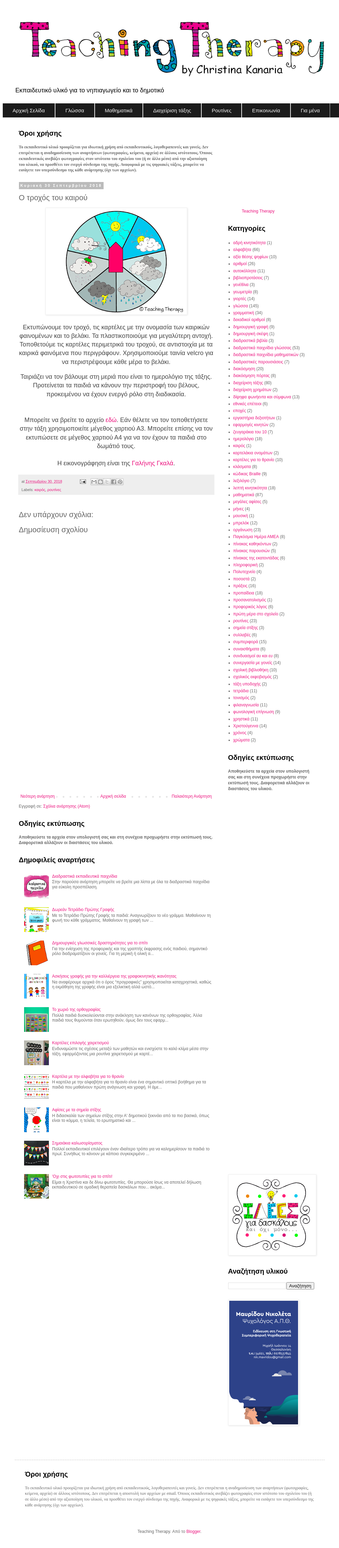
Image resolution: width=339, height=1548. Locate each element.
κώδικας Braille (247, 473)
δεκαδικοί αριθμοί (249, 319)
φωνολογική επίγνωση (253, 711)
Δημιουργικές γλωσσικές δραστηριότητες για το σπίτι (100, 943)
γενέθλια (241, 284)
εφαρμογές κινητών (250, 424)
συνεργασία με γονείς (253, 662)
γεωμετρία (242, 291)
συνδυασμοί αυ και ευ (253, 655)
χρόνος (239, 732)
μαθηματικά (243, 494)
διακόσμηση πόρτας (251, 375)
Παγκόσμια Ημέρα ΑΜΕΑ (256, 536)
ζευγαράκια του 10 (250, 432)
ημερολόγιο (243, 438)
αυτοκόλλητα (244, 271)
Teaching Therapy (258, 211)
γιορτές (239, 298)
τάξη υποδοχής (247, 684)
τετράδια (241, 690)
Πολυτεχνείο (244, 571)
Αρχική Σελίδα (29, 110)
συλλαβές (242, 635)
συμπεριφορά (245, 641)
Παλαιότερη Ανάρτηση (192, 796)
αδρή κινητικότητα (249, 242)
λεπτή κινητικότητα (250, 488)
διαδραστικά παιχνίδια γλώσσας (262, 347)
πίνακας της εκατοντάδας (256, 558)
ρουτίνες (54, 490)
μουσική (240, 515)
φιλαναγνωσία (246, 705)
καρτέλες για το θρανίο (253, 459)
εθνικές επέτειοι (247, 403)
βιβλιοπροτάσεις (248, 277)
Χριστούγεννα (245, 726)
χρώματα (241, 740)
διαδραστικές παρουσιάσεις (258, 362)
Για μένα (310, 110)
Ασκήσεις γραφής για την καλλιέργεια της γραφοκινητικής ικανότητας (114, 976)
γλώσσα (240, 306)
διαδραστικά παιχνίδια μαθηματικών (266, 354)
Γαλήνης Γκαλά (152, 463)
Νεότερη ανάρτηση (38, 796)
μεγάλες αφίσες (247, 501)
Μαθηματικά (119, 110)
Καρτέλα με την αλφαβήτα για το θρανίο (88, 1076)
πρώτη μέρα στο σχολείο (255, 614)
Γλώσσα (74, 110)
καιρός (39, 490)
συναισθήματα (246, 649)
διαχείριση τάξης (248, 382)
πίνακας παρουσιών (251, 550)
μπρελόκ (241, 523)
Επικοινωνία (266, 110)
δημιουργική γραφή (250, 327)
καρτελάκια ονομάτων (253, 453)
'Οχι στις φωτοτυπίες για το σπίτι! (82, 1176)
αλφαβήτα (242, 249)
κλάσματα (242, 466)
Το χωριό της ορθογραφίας (76, 1009)
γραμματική (243, 312)
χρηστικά (241, 719)
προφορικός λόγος (250, 606)
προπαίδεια (243, 593)
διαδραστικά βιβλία (250, 340)
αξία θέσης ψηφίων (250, 256)
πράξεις (240, 585)
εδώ (111, 420)
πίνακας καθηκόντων (252, 544)
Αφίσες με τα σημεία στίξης (76, 1109)
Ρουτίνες (221, 110)
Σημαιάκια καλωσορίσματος (77, 1143)
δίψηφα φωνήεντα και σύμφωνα (262, 397)
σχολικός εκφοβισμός (252, 676)
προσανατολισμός (249, 599)
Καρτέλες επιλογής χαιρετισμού (80, 1042)
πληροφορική (245, 564)
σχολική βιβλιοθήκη (250, 670)
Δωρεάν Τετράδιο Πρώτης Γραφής (83, 909)
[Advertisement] (116, 737)
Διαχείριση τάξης (172, 110)
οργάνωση (243, 529)
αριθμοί (240, 263)
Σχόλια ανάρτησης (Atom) (66, 806)
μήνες (238, 508)
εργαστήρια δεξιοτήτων (254, 418)
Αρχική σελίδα (113, 796)
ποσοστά (241, 579)
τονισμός (241, 697)
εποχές (239, 410)
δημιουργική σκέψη (250, 333)
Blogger (193, 1531)
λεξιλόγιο (241, 480)
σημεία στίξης (245, 627)
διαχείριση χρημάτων (252, 389)
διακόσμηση (244, 368)
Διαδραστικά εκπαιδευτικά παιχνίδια (84, 876)
